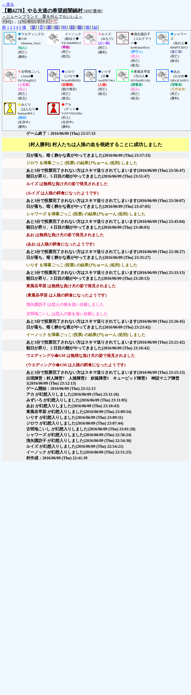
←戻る (8, 4)
